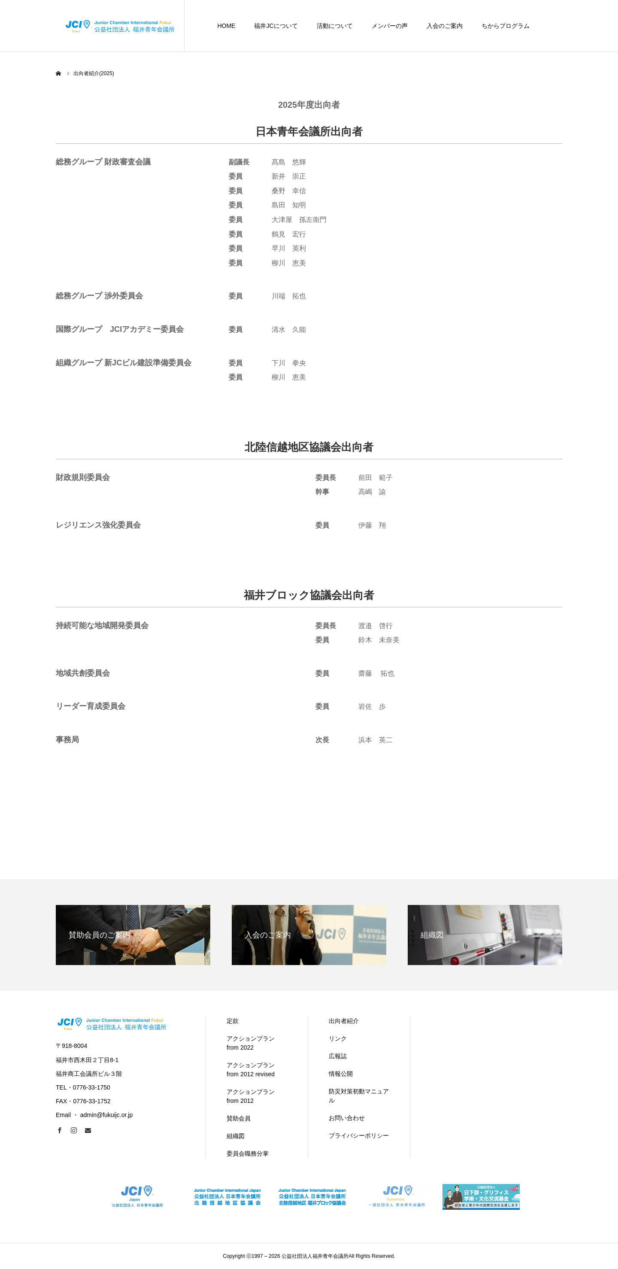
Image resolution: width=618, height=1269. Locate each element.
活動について (335, 25)
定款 (233, 1020)
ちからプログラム (506, 25)
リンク (338, 1038)
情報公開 (341, 1073)
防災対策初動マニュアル (359, 1096)
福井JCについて (275, 25)
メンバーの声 (390, 25)
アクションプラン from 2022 (251, 1043)
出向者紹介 (344, 1020)
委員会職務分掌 (248, 1153)
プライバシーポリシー (359, 1135)
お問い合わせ (347, 1117)
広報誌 (338, 1056)
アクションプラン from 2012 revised (251, 1070)
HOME (226, 25)
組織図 (236, 1135)
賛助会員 (239, 1118)
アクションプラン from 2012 (251, 1096)
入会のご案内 (445, 25)
